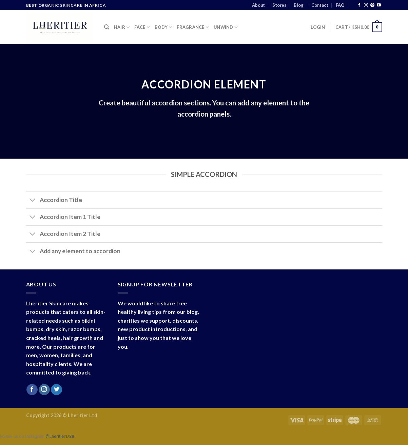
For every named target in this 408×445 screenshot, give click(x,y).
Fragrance (193, 27)
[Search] (106, 27)
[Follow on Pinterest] (372, 5)
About (258, 5)
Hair (122, 27)
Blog (299, 5)
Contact (319, 5)
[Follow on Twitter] (56, 390)
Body (163, 27)
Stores (279, 5)
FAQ (340, 5)
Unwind (226, 27)
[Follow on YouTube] (379, 5)
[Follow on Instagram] (366, 5)
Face (142, 27)
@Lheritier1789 (59, 436)
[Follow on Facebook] (359, 5)
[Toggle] (32, 201)
